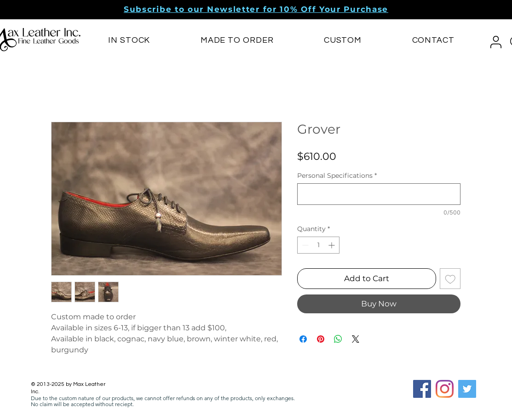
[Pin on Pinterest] (320, 339)
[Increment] (332, 245)
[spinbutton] (318, 245)
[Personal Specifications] (379, 194)
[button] (256, 9)
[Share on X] (355, 339)
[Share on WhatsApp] (338, 339)
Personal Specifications (337, 176)
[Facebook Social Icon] (422, 389)
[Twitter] (467, 389)
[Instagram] (445, 389)
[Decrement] (304, 245)
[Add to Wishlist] (450, 278)
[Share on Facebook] (303, 339)
